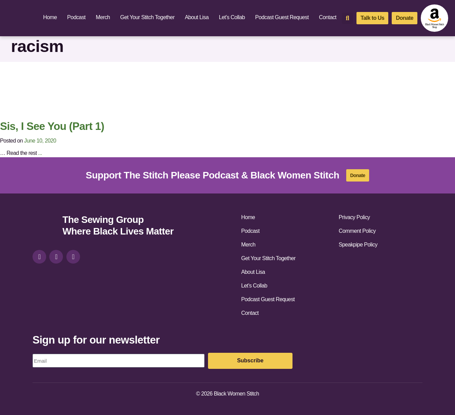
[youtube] (73, 257)
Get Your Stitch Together (147, 17)
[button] (347, 18)
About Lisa (197, 17)
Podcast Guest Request (282, 17)
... (40, 153)
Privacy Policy (354, 217)
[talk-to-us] (372, 18)
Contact (327, 17)
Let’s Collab (232, 17)
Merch (103, 17)
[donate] (404, 18)
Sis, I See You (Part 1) (52, 126)
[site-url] (44, 226)
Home (50, 17)
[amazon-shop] (434, 18)
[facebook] (56, 257)
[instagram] (39, 257)
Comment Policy (357, 231)
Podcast (76, 17)
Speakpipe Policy (358, 244)
